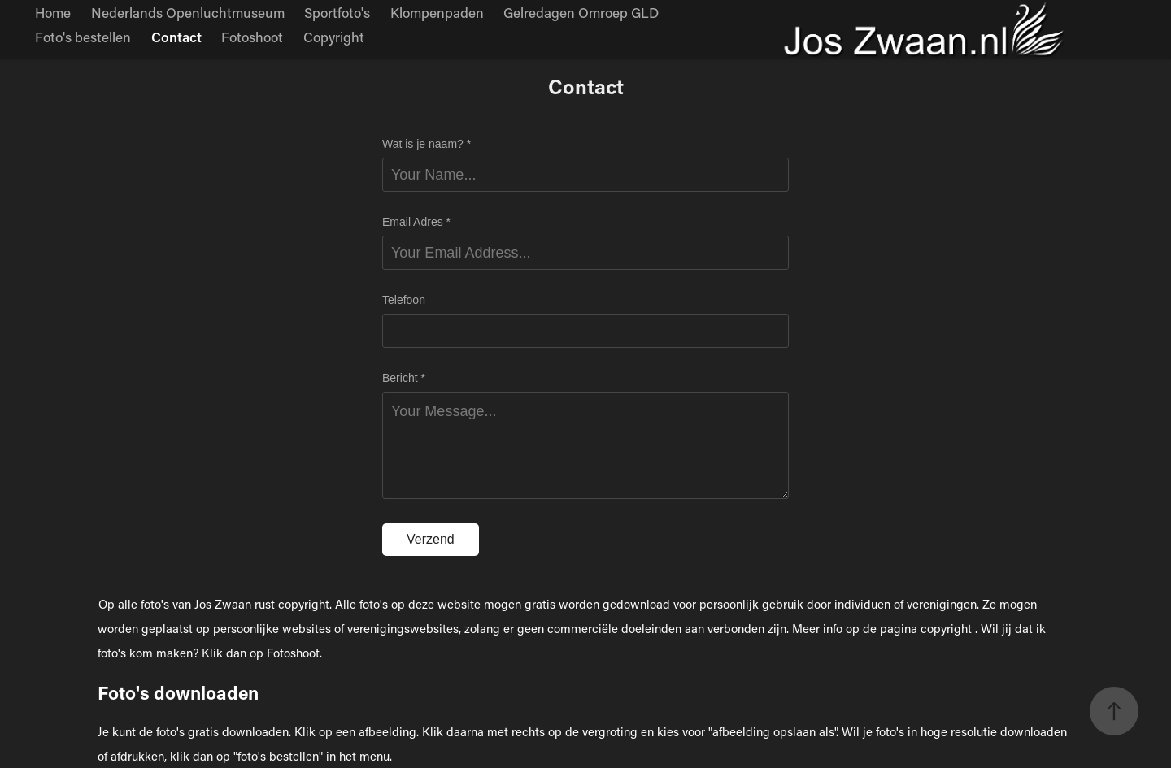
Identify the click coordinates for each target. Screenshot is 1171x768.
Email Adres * (416, 222)
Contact (176, 37)
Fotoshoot (252, 37)
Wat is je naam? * (426, 144)
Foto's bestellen (83, 37)
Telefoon (403, 300)
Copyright (333, 37)
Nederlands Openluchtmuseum (188, 12)
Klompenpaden (437, 12)
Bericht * (403, 378)
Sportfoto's (337, 12)
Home (53, 12)
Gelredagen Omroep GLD (581, 12)
